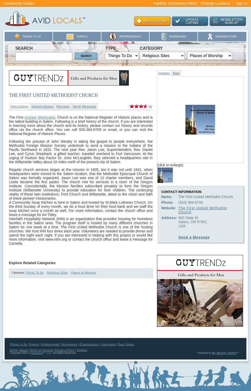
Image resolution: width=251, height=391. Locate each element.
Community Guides (19, 3)
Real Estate (126, 344)
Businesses (69, 344)
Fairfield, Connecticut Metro (175, 3)
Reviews (63, 106)
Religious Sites (57, 272)
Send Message (84, 106)
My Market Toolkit (224, 353)
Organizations (89, 344)
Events (34, 344)
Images (164, 73)
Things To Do (35, 272)
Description (20, 106)
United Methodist (40, 117)
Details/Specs (43, 106)
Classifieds (108, 344)
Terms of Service (41, 350)
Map (176, 73)
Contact (82, 350)
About (24, 350)
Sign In (241, 3)
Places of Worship (83, 272)
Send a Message (194, 237)
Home (14, 350)
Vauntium (36, 353)
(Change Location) (215, 3)
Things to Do (18, 344)
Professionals (50, 344)
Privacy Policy (65, 350)
